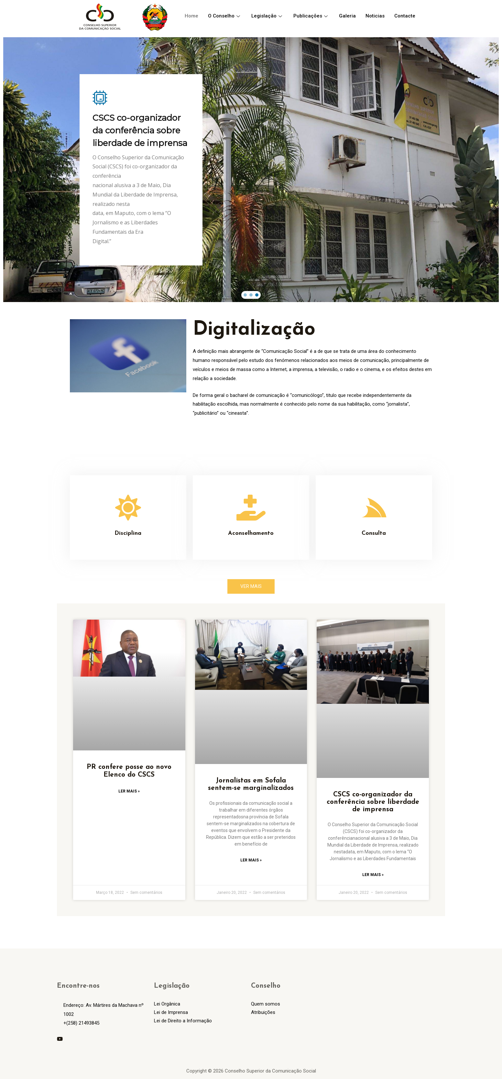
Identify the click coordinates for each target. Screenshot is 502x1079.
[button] (245, 295)
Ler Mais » (129, 791)
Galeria (347, 16)
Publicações (311, 16)
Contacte (404, 16)
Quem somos (265, 1004)
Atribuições (263, 1012)
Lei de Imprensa (171, 1012)
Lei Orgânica (167, 1004)
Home (191, 16)
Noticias (375, 16)
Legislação (267, 16)
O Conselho (225, 16)
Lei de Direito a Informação (183, 1021)
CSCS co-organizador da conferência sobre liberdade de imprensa (373, 802)
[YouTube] (60, 1039)
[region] (251, 169)
